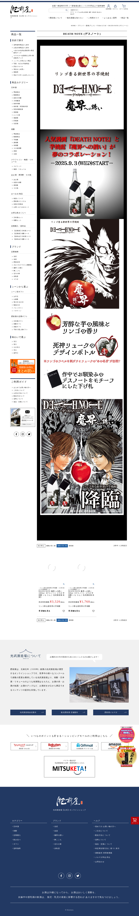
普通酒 (16, 112)
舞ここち (17, 271)
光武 (15, 256)
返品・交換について (21, 402)
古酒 (15, 154)
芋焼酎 (16, 140)
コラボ (16, 279)
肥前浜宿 (17, 262)
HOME (73, 25)
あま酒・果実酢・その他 (21, 175)
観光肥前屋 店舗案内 (69, 712)
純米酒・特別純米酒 (21, 106)
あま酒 (16, 179)
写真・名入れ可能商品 (21, 63)
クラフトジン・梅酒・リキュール (22, 160)
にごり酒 (17, 115)
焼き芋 (72, 14)
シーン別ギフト (17, 292)
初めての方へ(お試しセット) (24, 75)
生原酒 (16, 123)
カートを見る (123, 9)
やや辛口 (17, 347)
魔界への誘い (18, 268)
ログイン (115, 9)
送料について (18, 399)
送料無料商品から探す (21, 45)
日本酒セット (18, 217)
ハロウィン (17, 311)
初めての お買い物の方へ (105, 825)
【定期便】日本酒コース (22, 231)
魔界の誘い (58, 834)
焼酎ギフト (17, 324)
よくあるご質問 (110, 18)
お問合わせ (99, 861)
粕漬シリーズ (18, 198)
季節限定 (17, 92)
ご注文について (19, 390)
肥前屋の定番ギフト (19, 316)
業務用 (16, 72)
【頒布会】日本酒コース (22, 236)
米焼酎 (16, 145)
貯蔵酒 (16, 121)
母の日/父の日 (19, 302)
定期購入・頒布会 (18, 226)
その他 (16, 188)
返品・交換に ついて (103, 843)
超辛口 (16, 353)
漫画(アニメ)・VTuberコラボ (96, 25)
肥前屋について (56, 18)
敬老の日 (17, 305)
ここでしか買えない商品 (22, 61)
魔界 (90, 12)
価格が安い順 (51, 546)
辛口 (15, 350)
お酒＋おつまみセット (21, 207)
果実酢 (16, 185)
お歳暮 (16, 299)
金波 (15, 259)
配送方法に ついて (102, 834)
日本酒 (14, 87)
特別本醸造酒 (18, 109)
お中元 (16, 296)
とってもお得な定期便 (81, 12)
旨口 (15, 344)
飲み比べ (99, 12)
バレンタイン (18, 308)
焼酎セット (17, 220)
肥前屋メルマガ (111, 712)
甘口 (15, 341)
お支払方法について (21, 393)
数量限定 (17, 95)
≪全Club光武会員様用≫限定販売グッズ (24, 52)
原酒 (15, 151)
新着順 (71, 546)
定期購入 (17, 834)
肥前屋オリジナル (20, 201)
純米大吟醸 (17, 98)
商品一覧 (125, 18)
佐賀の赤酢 (17, 182)
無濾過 (16, 118)
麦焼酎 (16, 142)
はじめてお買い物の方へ (22, 387)
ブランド (81, 25)
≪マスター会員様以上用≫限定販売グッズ (24, 57)
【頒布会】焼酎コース (21, 239)
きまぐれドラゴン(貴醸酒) (23, 265)
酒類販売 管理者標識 (103, 852)
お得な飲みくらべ (18, 213)
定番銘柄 (15, 252)
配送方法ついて (19, 396)
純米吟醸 (17, 103)
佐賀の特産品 (18, 204)
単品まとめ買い (19, 69)
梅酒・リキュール (20, 169)
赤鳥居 (94, 12)
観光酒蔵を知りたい (75, 18)
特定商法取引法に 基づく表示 (107, 847)
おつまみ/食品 (17, 194)
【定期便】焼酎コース (21, 233)
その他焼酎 (17, 148)
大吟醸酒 (17, 101)
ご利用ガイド (93, 18)
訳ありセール (18, 66)
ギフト (72, 12)
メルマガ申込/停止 (102, 856)
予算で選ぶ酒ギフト (21, 329)
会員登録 (108, 9)
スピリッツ (17, 166)
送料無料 (17, 847)
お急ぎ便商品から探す (21, 47)
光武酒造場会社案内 (28, 712)
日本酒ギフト (18, 321)
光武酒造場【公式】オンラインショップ (69, 809)
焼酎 (13, 129)
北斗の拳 (17, 273)
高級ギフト (17, 327)
